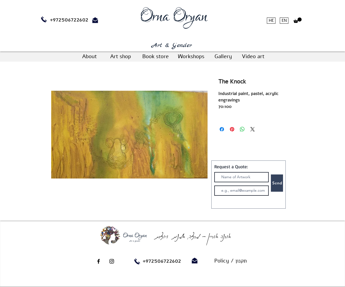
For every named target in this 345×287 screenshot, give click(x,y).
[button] (298, 20)
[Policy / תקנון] (230, 261)
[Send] (277, 183)
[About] (89, 56)
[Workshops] (191, 56)
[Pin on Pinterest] (232, 129)
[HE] (271, 21)
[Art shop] (120, 56)
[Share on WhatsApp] (242, 129)
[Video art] (253, 56)
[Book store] (155, 56)
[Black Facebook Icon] (98, 261)
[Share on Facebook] (222, 129)
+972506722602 (162, 261)
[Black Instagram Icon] (112, 261)
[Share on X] (252, 129)
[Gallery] (223, 56)
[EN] (284, 21)
